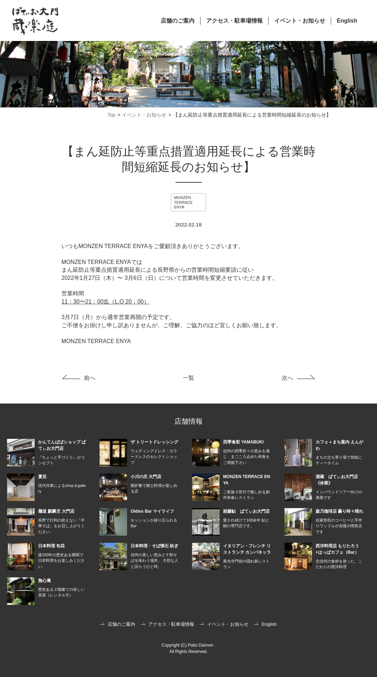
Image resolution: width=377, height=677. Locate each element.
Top (111, 115)
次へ (287, 378)
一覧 (188, 378)
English (347, 21)
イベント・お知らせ (299, 21)
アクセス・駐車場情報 (234, 21)
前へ (89, 378)
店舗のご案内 (178, 21)
